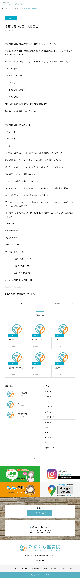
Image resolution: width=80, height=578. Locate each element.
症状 (46, 432)
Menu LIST (23, 568)
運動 (46, 443)
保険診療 (48, 422)
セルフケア (48, 407)
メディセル (48, 412)
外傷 (46, 427)
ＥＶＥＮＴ (54, 568)
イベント (48, 391)
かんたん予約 (35, 568)
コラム (70, 568)
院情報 (45, 568)
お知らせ (10, 18)
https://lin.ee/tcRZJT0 (13, 287)
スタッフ (48, 402)
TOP (63, 568)
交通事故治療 (49, 417)
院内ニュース (49, 448)
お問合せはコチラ (40, 513)
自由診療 (48, 437)
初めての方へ (12, 568)
